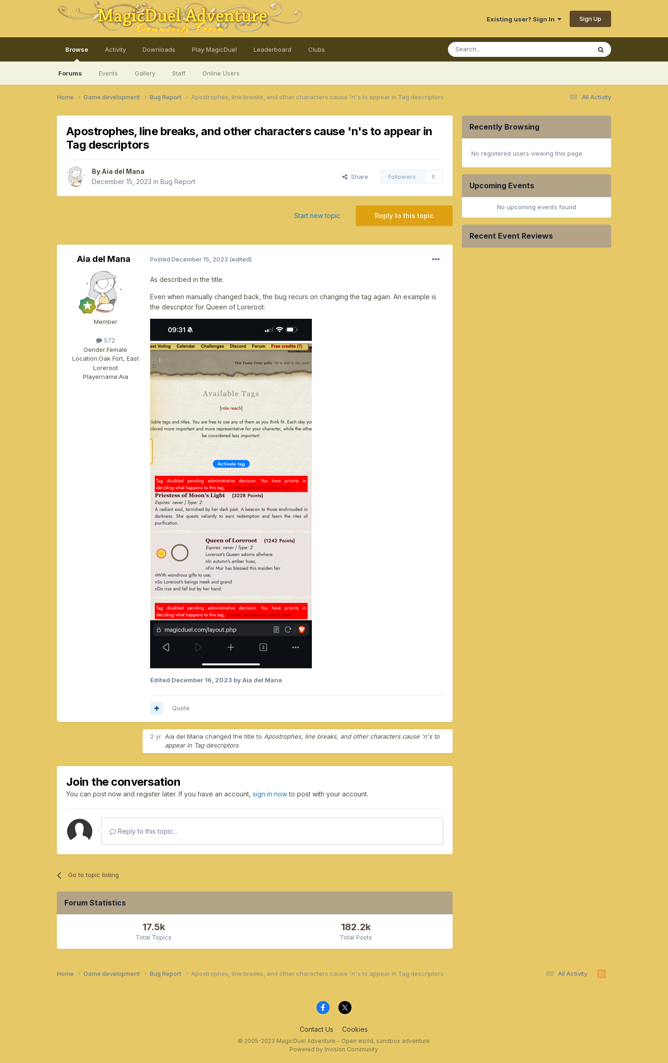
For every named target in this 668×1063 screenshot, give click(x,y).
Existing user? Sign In (524, 19)
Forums (70, 73)
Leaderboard (272, 49)
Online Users (221, 73)
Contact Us (316, 1029)
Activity (115, 49)
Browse (76, 54)
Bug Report (177, 181)
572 (105, 340)
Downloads (159, 49)
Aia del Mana (123, 171)
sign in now (270, 794)
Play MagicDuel (214, 49)
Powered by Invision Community (333, 1049)
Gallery (145, 73)
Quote (181, 708)
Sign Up (590, 18)
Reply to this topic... (143, 831)
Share (355, 176)
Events (108, 73)
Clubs (316, 49)
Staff (179, 73)
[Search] (495, 49)
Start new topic (317, 215)
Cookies (355, 1029)
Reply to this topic (404, 215)
